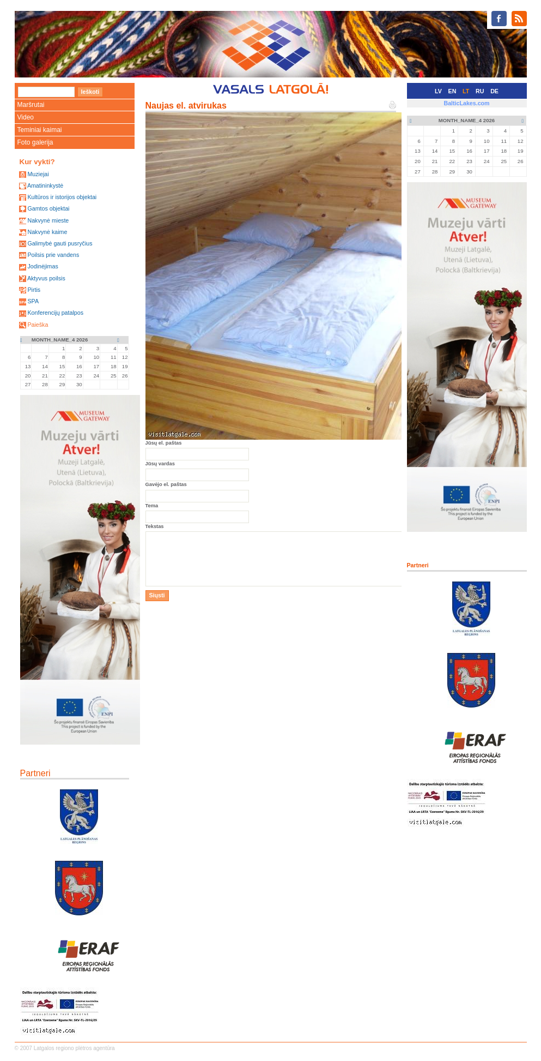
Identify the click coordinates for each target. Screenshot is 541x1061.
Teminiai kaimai (39, 130)
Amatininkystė (45, 185)
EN (452, 91)
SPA (33, 301)
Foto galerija (35, 142)
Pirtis (33, 289)
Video (25, 117)
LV (438, 91)
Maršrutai (31, 105)
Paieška (37, 324)
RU (480, 91)
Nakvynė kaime (47, 232)
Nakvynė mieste (48, 220)
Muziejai (37, 174)
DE (494, 91)
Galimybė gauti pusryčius (59, 243)
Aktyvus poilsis (46, 278)
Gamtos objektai (48, 208)
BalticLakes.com (466, 103)
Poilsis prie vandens (53, 254)
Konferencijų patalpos (55, 312)
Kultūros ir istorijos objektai (61, 197)
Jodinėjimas (42, 266)
